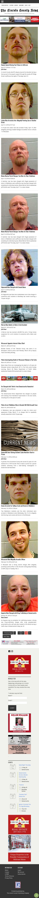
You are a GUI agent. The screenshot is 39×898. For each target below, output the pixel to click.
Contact (7, 872)
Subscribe (21, 5)
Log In (26, 5)
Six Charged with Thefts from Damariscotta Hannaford (17, 386)
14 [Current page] (26, 633)
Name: (10, 695)
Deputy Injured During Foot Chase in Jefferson (14, 65)
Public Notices (5, 5)
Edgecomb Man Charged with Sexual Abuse (13, 287)
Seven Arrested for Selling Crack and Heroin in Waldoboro (18, 506)
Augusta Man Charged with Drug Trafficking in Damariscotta (18, 613)
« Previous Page (8, 633)
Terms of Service (9, 876)
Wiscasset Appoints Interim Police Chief (13, 343)
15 (29, 633)
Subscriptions (21, 874)
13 (22, 633)
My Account (21, 872)
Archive (16, 5)
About (6, 870)
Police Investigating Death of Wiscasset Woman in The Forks (19, 360)
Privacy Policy (8, 878)
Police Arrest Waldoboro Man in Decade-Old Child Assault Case (19, 405)
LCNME (7, 874)
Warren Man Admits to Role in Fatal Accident (14, 325)
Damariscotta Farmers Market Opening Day (23, 775)
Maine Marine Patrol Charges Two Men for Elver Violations (18, 176)
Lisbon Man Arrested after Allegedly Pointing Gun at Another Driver (18, 121)
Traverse (21, 785)
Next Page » (7, 636)
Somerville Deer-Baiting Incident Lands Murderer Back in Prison (17, 453)
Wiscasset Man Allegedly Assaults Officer (13, 559)
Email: (10, 700)
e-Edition (11, 5)
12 (19, 633)
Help (29, 5)
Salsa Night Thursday (25, 765)
